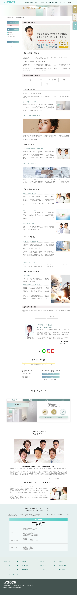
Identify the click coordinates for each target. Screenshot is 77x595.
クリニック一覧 (58, 2)
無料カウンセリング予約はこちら (51, 374)
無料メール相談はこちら (51, 377)
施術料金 (36, 2)
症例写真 (32, 2)
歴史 (41, 79)
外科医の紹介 (10, 32)
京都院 (62, 400)
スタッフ (52, 316)
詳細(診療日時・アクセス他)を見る (53, 417)
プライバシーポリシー (13, 42)
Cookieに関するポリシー (12, 47)
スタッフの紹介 (10, 34)
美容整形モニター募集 (12, 38)
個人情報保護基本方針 (12, 45)
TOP (11, 17)
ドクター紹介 (51, 2)
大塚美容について (43, 2)
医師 (64, 79)
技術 (47, 83)
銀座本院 (14, 400)
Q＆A (64, 2)
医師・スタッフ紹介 (13, 29)
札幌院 (30, 400)
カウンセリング (52, 79)
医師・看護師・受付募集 (12, 36)
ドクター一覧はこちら (55, 479)
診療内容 (27, 2)
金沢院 (46, 400)
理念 (30, 79)
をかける (44, 412)
